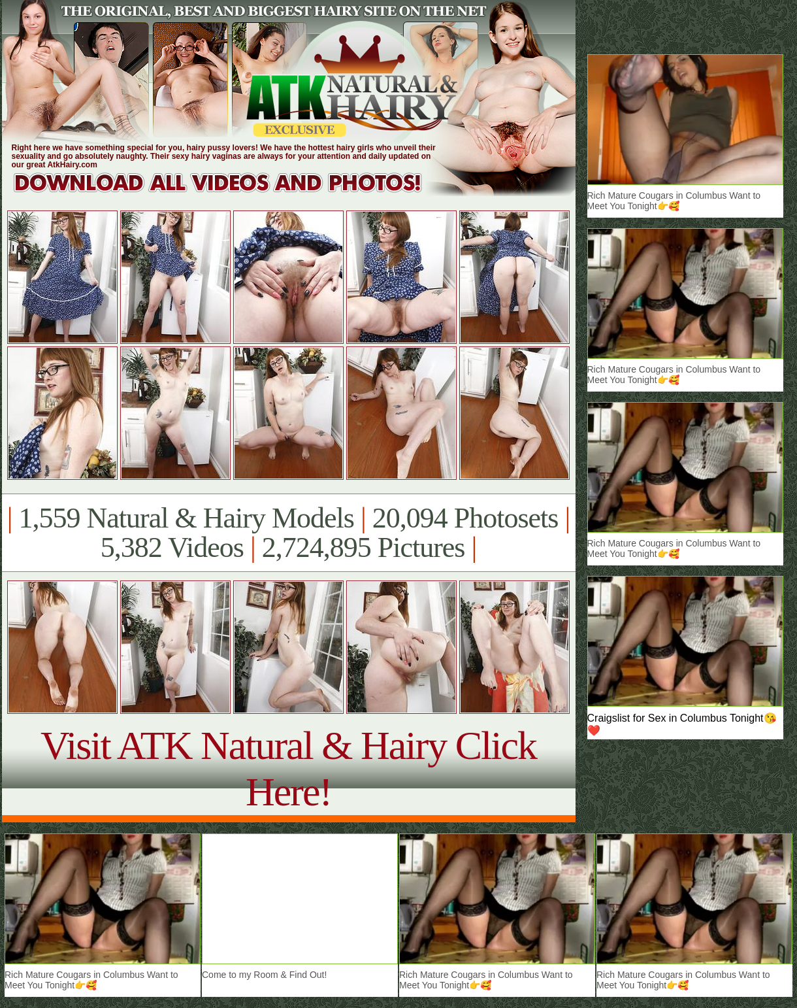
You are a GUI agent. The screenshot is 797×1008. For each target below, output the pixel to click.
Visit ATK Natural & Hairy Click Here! (288, 768)
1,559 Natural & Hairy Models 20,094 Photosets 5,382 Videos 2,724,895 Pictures (288, 532)
